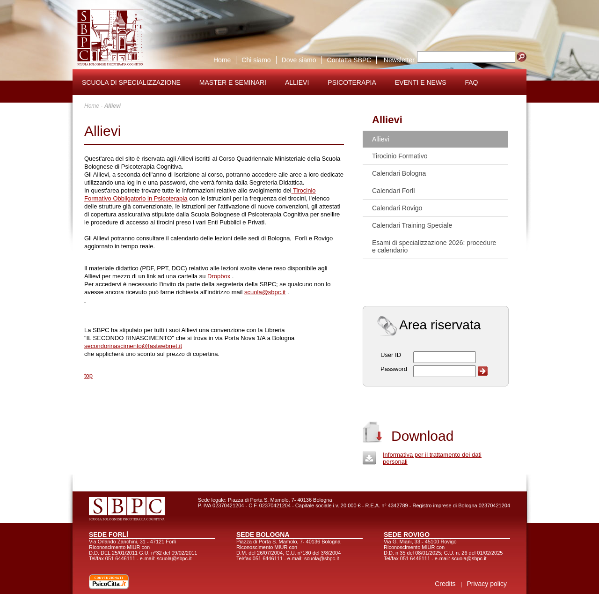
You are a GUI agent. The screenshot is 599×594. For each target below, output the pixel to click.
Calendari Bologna (399, 173)
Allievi (297, 82)
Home (222, 60)
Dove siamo (299, 60)
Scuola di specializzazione (131, 82)
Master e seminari (232, 82)
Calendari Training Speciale (412, 225)
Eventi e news (420, 82)
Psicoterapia (352, 82)
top (88, 375)
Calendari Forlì (393, 190)
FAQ (471, 82)
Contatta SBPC (349, 60)
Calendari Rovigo (397, 208)
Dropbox (218, 276)
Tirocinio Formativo (400, 156)
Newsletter (399, 60)
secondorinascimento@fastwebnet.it (133, 345)
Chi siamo (255, 60)
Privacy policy (487, 583)
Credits (445, 583)
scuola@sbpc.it (264, 292)
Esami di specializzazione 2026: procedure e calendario (434, 246)
